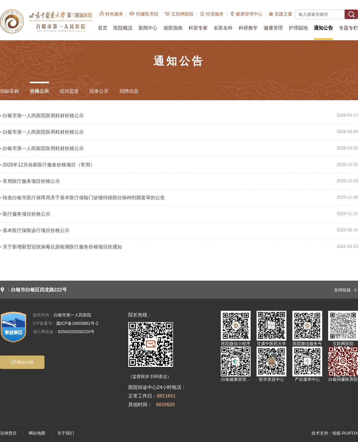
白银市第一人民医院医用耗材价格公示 (43, 115)
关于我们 (65, 433)
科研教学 (248, 27)
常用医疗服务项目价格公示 (31, 181)
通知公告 (323, 27)
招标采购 (9, 91)
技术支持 (319, 433)
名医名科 (223, 27)
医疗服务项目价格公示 (26, 214)
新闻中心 (148, 27)
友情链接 (346, 290)
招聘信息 (128, 91)
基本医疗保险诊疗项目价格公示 (36, 230)
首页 (102, 27)
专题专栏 (348, 27)
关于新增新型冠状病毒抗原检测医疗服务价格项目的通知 (62, 246)
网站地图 (37, 433)
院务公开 (99, 91)
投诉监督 (69, 91)
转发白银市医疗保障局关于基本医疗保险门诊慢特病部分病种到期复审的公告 (84, 197)
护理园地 (298, 27)
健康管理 (273, 27)
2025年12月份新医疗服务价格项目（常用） (49, 164)
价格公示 (39, 91)
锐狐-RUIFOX (345, 433)
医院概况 (122, 27)
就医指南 (173, 27)
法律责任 (8, 433)
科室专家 (198, 27)
